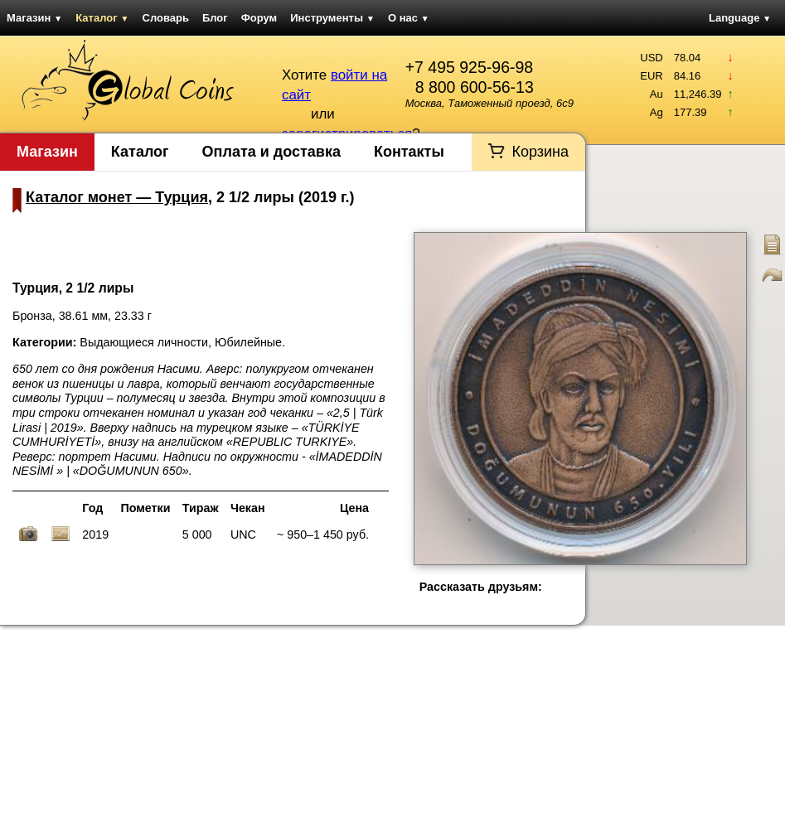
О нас (408, 18)
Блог (215, 18)
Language (740, 18)
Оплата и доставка (271, 151)
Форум (259, 18)
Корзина (540, 151)
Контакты (409, 151)
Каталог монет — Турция (117, 197)
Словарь (166, 18)
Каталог (101, 18)
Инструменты (332, 18)
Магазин (34, 18)
